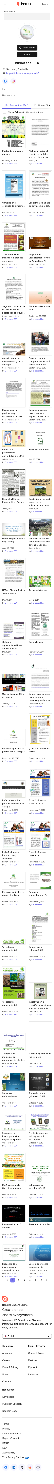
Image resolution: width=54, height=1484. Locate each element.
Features (32, 1371)
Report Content (10, 1449)
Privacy (6, 1439)
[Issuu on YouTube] (38, 1478)
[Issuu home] (24, 4)
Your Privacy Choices (15, 1468)
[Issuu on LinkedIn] (13, 1478)
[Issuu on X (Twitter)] (21, 1478)
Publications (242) (17, 116)
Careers (6, 1371)
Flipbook (32, 1378)
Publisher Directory (12, 1414)
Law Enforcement (11, 1444)
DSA (4, 1458)
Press (5, 1385)
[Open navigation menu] (5, 4)
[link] (45, 4)
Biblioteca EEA (11, 174)
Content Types (36, 1364)
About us (7, 1364)
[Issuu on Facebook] (5, 1478)
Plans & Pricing (10, 1378)
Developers (8, 1407)
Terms (5, 1434)
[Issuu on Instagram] (29, 1478)
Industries (33, 1385)
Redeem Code (10, 1421)
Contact (6, 1392)
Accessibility (8, 1463)
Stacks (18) (41, 116)
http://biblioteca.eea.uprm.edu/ (22, 73)
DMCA (5, 1453)
